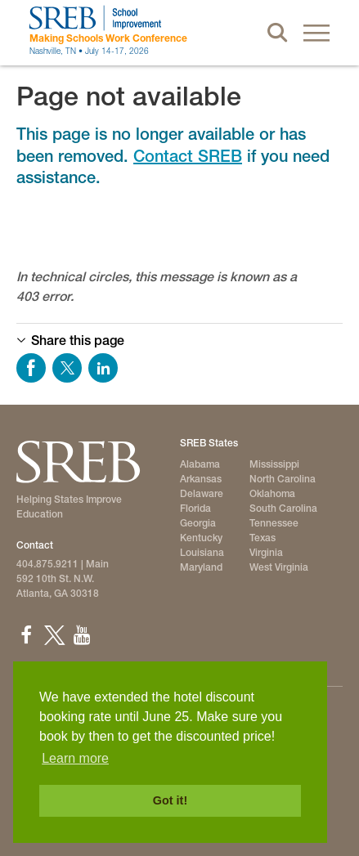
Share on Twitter (67, 368)
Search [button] (277, 32)
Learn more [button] (75, 758)
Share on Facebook (31, 368)
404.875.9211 (47, 564)
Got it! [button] (170, 800)
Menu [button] (316, 32)
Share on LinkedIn (103, 368)
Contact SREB (187, 155)
